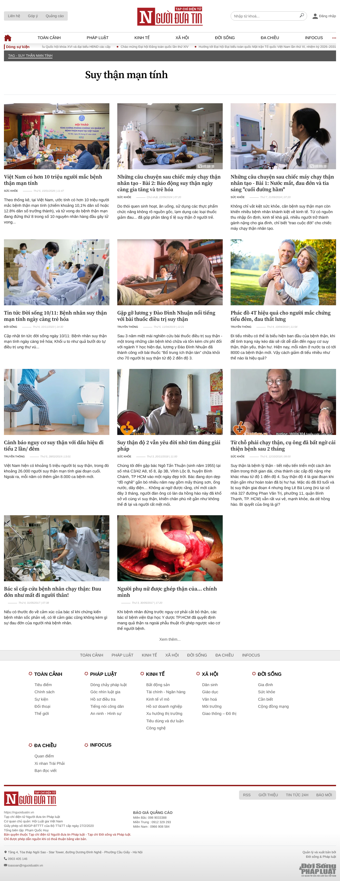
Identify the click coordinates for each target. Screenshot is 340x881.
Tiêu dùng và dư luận (164, 721)
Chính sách (45, 692)
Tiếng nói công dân (107, 706)
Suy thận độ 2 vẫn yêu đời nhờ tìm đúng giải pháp (168, 445)
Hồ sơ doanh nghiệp (164, 706)
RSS (247, 795)
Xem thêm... (170, 639)
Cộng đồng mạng (273, 706)
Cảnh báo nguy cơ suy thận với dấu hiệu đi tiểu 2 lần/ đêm (54, 445)
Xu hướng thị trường (164, 713)
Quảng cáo (55, 16)
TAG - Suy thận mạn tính (30, 56)
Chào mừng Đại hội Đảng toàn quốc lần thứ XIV (159, 47)
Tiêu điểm (43, 685)
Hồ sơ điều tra (102, 699)
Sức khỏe (11, 191)
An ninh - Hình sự (106, 713)
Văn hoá (209, 699)
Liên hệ (14, 16)
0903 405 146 (17, 859)
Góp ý (33, 16)
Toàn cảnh (49, 38)
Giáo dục (210, 692)
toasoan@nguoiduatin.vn (25, 865)
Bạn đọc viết (45, 770)
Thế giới (42, 713)
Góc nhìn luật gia (105, 692)
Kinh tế (141, 38)
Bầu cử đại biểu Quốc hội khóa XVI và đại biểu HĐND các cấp (71, 47)
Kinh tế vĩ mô (157, 699)
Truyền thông (127, 327)
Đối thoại (42, 706)
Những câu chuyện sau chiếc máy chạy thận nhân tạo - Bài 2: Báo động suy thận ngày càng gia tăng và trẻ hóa (169, 183)
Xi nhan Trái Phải (50, 763)
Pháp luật (98, 38)
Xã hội (182, 38)
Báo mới (324, 795)
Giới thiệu (268, 795)
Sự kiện (41, 699)
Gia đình (265, 685)
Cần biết (265, 699)
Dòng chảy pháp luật (108, 685)
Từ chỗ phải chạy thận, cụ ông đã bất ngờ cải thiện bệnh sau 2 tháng (283, 445)
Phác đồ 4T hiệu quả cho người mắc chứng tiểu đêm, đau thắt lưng (281, 316)
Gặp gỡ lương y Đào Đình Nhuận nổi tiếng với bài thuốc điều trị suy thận (166, 316)
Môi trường (212, 706)
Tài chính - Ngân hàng (165, 692)
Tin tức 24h (297, 795)
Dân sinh (210, 685)
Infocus (314, 38)
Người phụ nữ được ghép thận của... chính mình (167, 591)
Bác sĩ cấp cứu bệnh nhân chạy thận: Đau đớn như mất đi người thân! (52, 591)
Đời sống (225, 38)
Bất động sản (158, 685)
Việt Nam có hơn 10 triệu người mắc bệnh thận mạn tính (53, 180)
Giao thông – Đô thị (219, 713)
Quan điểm (44, 756)
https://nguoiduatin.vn (19, 812)
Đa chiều (270, 38)
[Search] (302, 16)
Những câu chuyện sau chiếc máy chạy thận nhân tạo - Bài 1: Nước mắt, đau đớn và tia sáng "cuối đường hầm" (282, 183)
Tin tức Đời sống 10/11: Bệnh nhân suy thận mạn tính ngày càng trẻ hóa (55, 316)
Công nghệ (156, 728)
